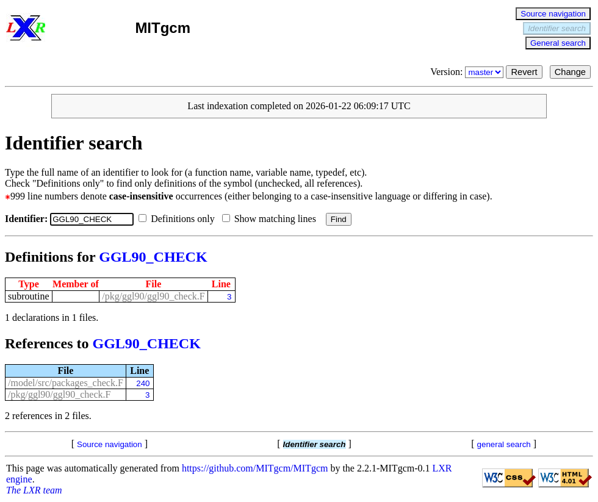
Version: (468, 71)
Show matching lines (271, 218)
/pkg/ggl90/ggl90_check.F (153, 296)
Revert (524, 72)
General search (558, 43)
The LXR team (34, 490)
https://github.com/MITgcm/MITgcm (255, 468)
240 (143, 383)
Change (570, 72)
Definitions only (179, 218)
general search (504, 444)
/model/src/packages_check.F (65, 383)
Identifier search (557, 28)
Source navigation (553, 13)
